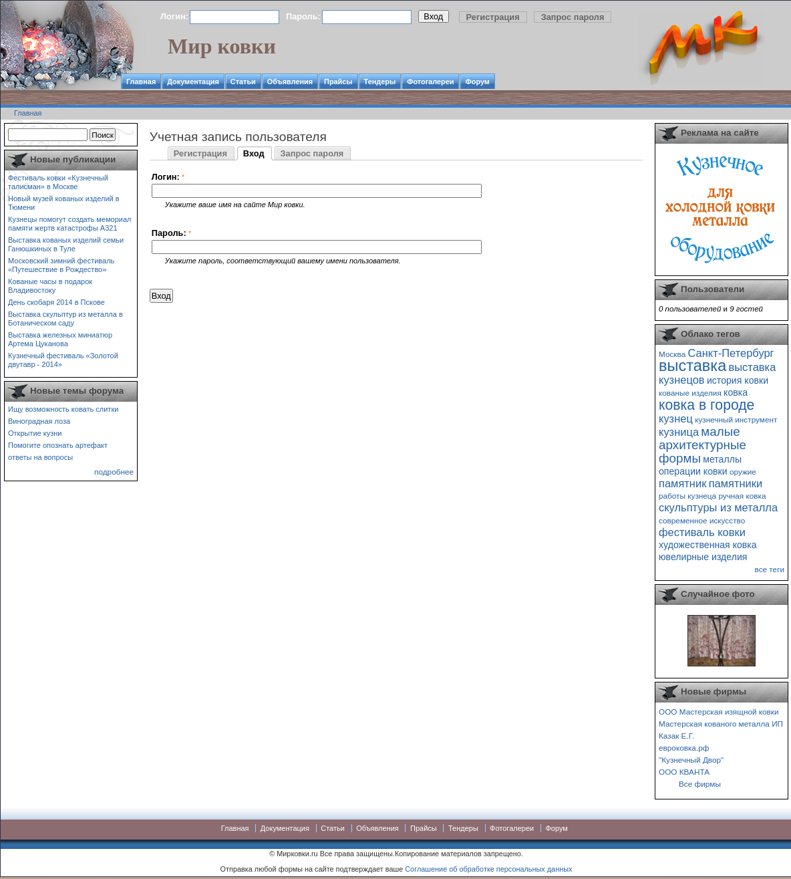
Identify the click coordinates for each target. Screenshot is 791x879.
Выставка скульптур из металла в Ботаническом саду (65, 318)
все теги (769, 569)
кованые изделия (690, 392)
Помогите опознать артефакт (58, 445)
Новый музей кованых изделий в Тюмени (64, 203)
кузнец (676, 418)
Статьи (243, 82)
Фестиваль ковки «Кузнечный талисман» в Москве (58, 182)
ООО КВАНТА (684, 771)
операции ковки (693, 471)
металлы (722, 459)
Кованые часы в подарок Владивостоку (50, 285)
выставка (692, 365)
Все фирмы (700, 783)
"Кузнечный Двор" (691, 759)
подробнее (114, 471)
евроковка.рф (684, 747)
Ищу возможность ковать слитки (63, 409)
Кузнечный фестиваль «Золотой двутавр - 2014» (63, 360)
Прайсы (338, 82)
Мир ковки (222, 46)
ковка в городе (706, 404)
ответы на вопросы (40, 457)
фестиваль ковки (702, 532)
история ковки (737, 380)
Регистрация (493, 17)
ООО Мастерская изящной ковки (719, 711)
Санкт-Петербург (730, 353)
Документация (193, 82)
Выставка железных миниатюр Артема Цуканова (60, 339)
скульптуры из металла (718, 507)
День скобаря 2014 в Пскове (56, 302)
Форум (477, 82)
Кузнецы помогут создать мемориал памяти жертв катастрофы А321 (69, 223)
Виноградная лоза (39, 421)
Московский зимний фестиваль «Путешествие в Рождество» (61, 265)
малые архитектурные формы (702, 444)
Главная (141, 82)
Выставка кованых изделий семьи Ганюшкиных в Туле (66, 244)
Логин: (174, 16)
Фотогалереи (430, 82)
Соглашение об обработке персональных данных (488, 869)
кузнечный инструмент (736, 419)
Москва (672, 354)
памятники (736, 483)
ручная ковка (742, 495)
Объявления (290, 82)
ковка (736, 392)
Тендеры (380, 82)
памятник (682, 483)
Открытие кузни (35, 433)
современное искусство (702, 520)
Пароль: (303, 16)
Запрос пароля (573, 17)
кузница (679, 432)
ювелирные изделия (703, 556)
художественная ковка (708, 544)
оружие (743, 471)
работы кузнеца (687, 495)
